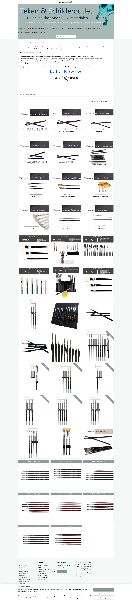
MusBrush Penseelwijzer (66, 71)
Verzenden (22, 567)
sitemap (62, 597)
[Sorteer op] (105, 100)
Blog (45, 32)
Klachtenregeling (23, 571)
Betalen (21, 569)
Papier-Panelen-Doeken (75, 28)
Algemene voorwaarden (25, 579)
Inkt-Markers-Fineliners (57, 28)
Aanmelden (62, 571)
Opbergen (87, 28)
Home (20, 28)
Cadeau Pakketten (24, 32)
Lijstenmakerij (96, 28)
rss (65, 597)
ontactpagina (23, 565)
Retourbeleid (22, 573)
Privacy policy (22, 575)
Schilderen (27, 28)
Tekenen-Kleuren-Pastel (40, 28)
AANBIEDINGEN (37, 32)
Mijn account (67, 2)
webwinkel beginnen (72, 597)
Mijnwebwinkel (87, 597)
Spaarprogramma (24, 581)
